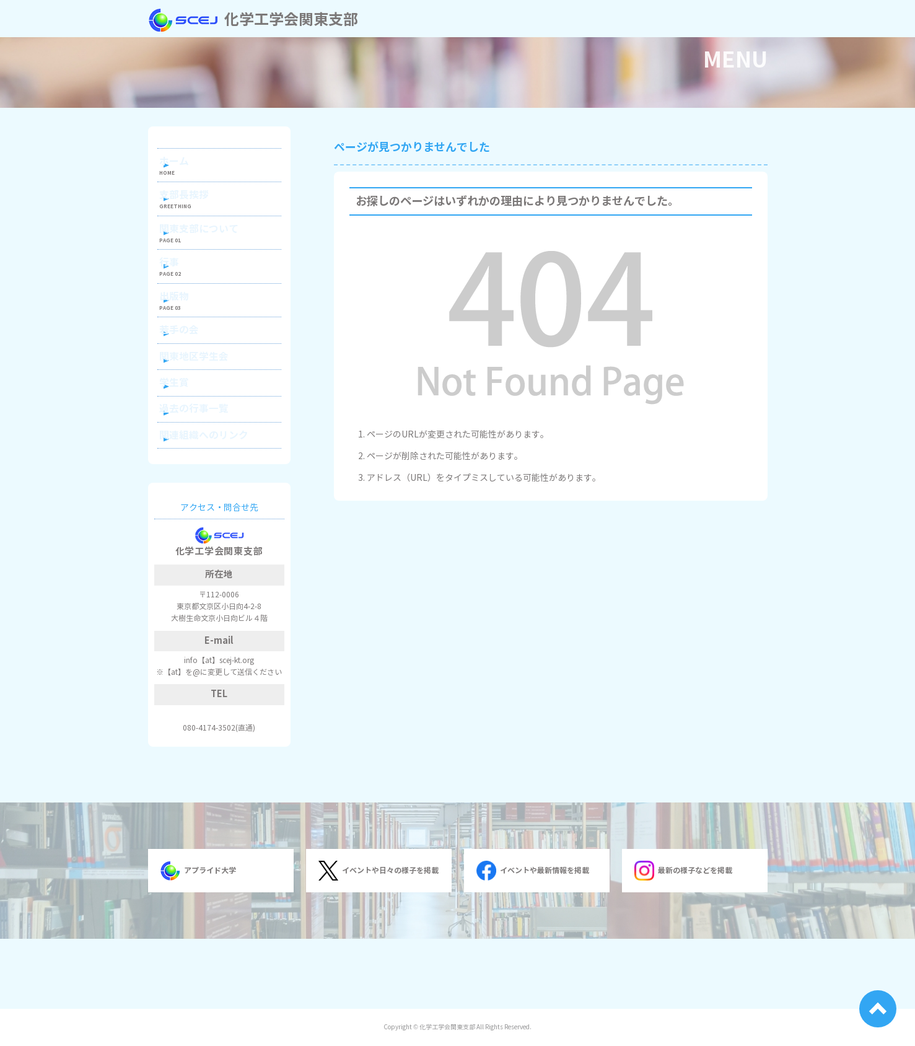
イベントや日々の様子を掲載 (378, 941)
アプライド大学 (198, 941)
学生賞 (189, 436)
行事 (184, 288)
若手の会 (193, 369)
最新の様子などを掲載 (683, 941)
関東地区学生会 (206, 402)
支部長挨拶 (197, 205)
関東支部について (210, 246)
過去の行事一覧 (206, 469)
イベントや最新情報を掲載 (532, 941)
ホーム (189, 164)
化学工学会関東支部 (253, 19)
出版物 (189, 328)
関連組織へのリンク (215, 502)
